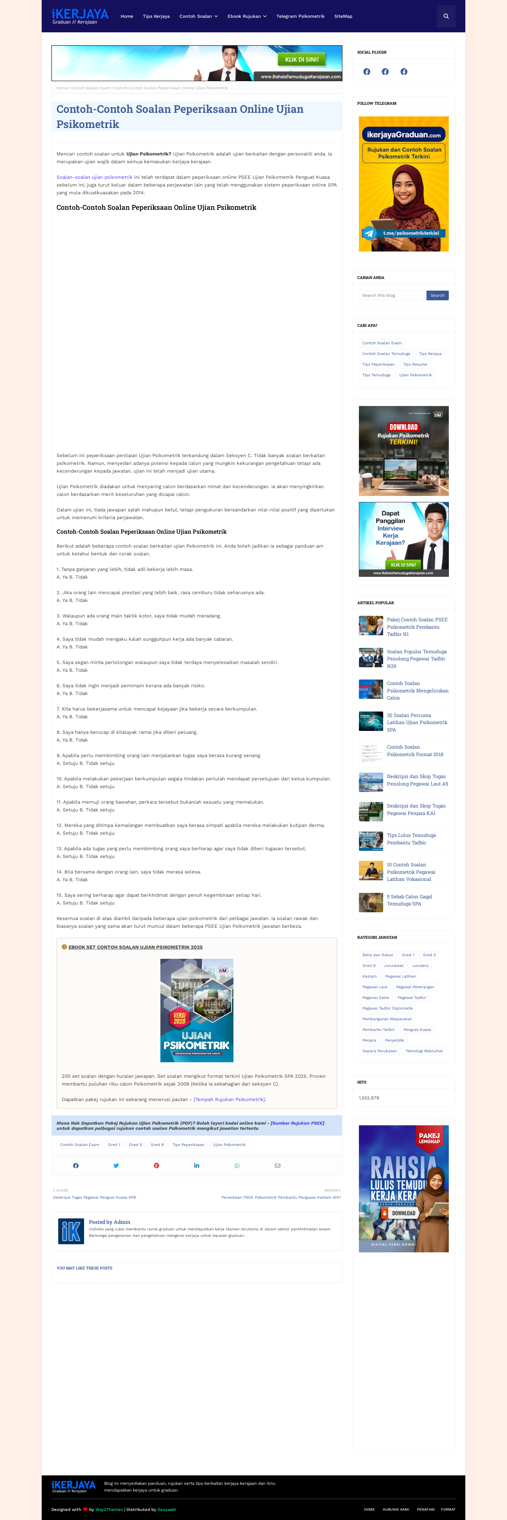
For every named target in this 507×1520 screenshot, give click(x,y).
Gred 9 (157, 1144)
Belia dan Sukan (377, 955)
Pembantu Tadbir (378, 1029)
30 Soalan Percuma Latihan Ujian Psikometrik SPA (417, 722)
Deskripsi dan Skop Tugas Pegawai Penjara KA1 (416, 809)
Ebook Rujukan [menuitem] (244, 16)
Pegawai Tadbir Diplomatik (387, 1008)
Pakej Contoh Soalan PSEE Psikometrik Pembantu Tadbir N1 (417, 626)
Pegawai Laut (374, 987)
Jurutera (420, 965)
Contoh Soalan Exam (90, 88)
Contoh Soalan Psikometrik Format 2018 (415, 750)
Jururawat (394, 965)
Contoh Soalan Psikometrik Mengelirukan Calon (418, 690)
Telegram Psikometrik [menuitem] (300, 16)
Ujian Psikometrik (229, 1144)
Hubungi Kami (396, 1509)
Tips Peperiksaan (188, 1144)
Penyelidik (394, 1040)
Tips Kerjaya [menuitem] (156, 16)
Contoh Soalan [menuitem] (195, 16)
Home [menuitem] (127, 16)
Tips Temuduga (376, 375)
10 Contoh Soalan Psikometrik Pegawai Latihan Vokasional (411, 871)
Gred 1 (114, 1144)
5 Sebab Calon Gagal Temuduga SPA (409, 900)
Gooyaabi (166, 1509)
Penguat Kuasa (417, 1029)
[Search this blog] (392, 295)
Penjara (369, 1040)
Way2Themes (109, 1509)
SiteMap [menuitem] (343, 16)
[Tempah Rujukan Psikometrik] (229, 1099)
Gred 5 (135, 1144)
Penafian (426, 1509)
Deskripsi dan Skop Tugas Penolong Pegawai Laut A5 (417, 780)
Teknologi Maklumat (424, 1051)
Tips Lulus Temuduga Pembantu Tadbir (411, 839)
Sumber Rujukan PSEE (297, 1123)
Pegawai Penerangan (415, 987)
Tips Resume (415, 364)
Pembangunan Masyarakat (387, 1019)
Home (62, 88)
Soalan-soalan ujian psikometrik (95, 177)
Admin (121, 1221)
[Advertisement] (404, 1350)
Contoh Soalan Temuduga (386, 353)
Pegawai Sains (375, 997)
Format (448, 1509)
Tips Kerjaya (430, 353)
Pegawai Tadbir (412, 997)
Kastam (369, 976)
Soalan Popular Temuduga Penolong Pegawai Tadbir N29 (417, 658)
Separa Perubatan (379, 1051)
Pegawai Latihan (400, 976)
